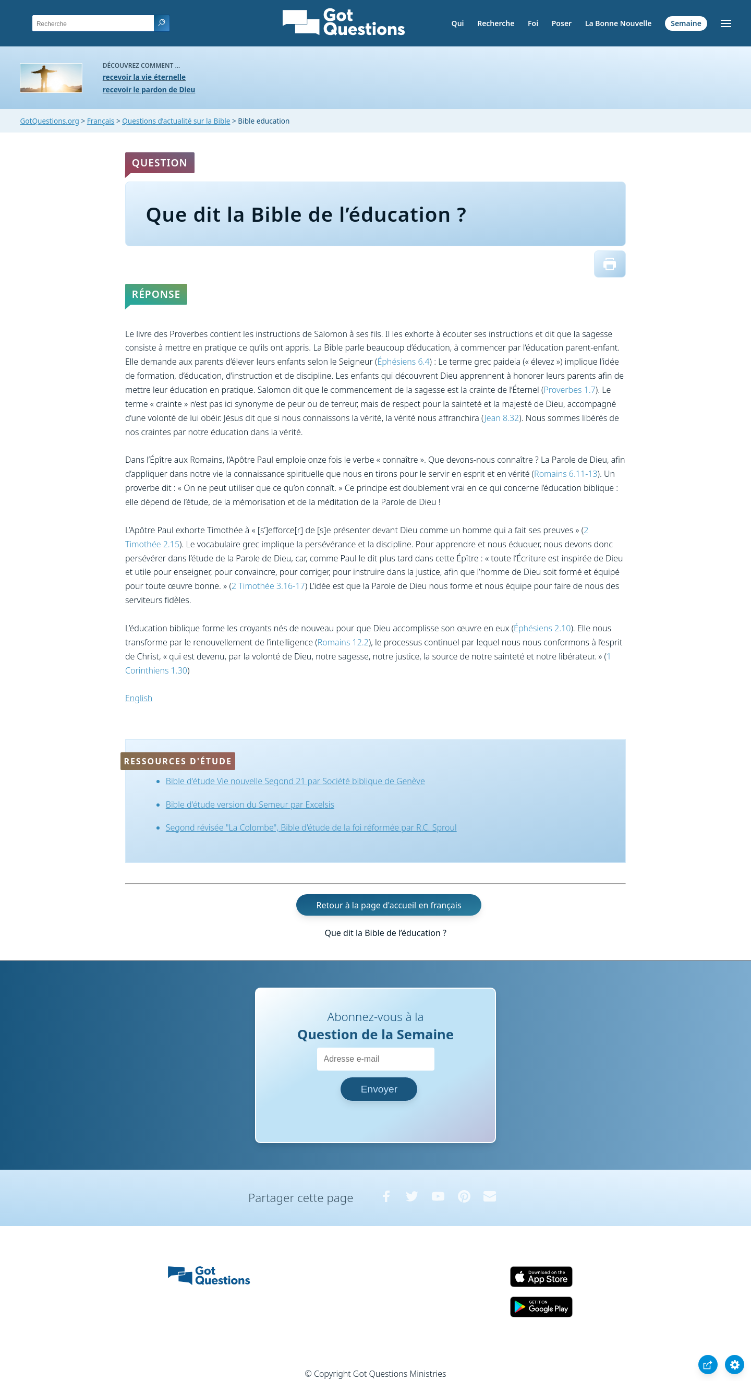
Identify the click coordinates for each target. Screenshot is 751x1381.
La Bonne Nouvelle (618, 23)
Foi (533, 23)
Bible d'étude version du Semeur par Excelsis (250, 804)
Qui (458, 23)
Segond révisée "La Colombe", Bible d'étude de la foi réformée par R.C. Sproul (311, 827)
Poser (562, 23)
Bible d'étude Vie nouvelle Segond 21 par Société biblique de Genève (295, 781)
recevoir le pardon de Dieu (149, 89)
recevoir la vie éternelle (144, 77)
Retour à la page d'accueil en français (389, 905)
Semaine (686, 23)
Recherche (495, 23)
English (138, 698)
